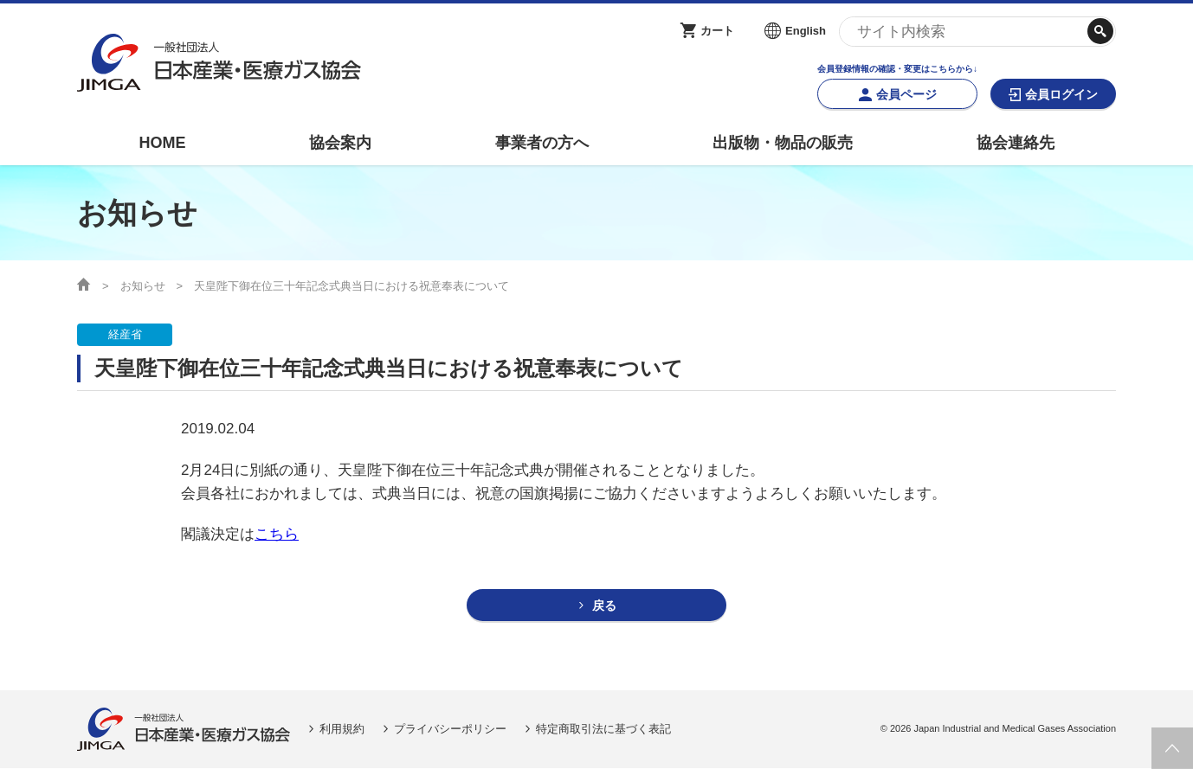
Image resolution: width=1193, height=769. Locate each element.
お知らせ (142, 285)
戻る (604, 606)
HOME (162, 142)
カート (717, 30)
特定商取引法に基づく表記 (603, 729)
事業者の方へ (542, 142)
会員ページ (906, 94)
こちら (277, 534)
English (805, 30)
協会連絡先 (1015, 142)
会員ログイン (1061, 94)
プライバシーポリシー (450, 729)
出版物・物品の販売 (783, 142)
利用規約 (341, 729)
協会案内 (340, 142)
